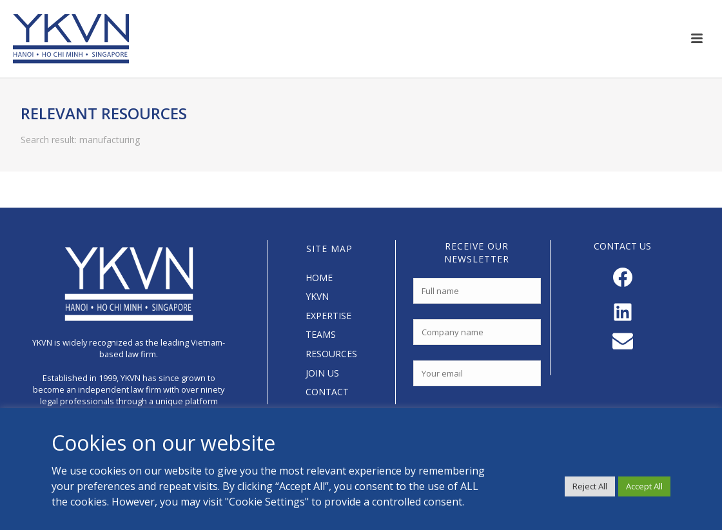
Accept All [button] (644, 486)
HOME (319, 277)
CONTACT (327, 392)
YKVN (317, 296)
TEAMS (321, 334)
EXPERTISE (328, 315)
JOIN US (322, 373)
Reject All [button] (589, 486)
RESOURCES (331, 354)
